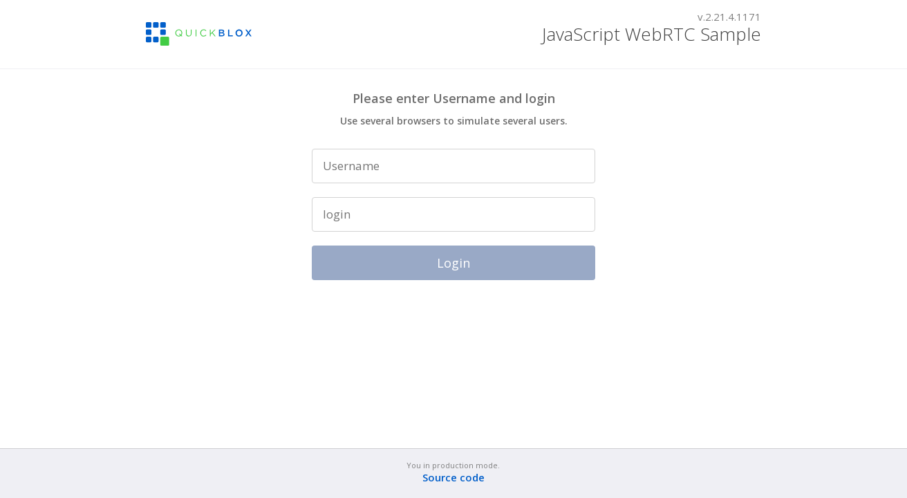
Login (453, 263)
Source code (453, 477)
